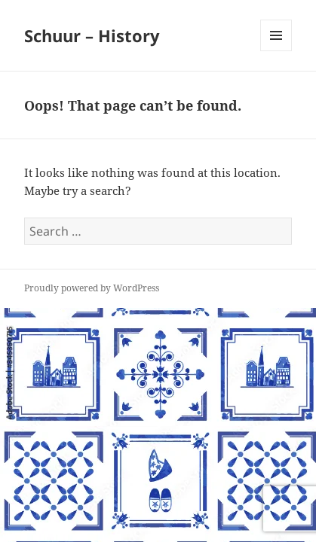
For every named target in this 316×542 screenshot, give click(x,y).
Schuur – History (92, 35)
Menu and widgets (276, 50)
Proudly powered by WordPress (91, 288)
